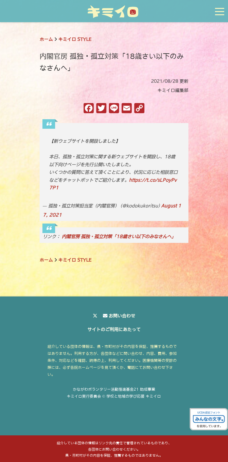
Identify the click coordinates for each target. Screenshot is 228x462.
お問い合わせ (122, 316)
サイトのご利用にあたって (114, 329)
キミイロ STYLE (75, 39)
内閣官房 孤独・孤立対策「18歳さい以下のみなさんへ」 (119, 236)
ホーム (46, 39)
